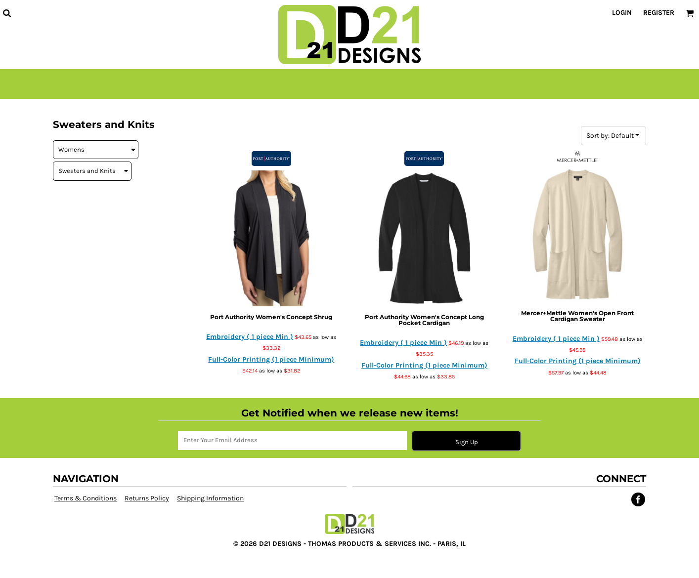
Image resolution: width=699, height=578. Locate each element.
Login (622, 12)
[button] (6, 13)
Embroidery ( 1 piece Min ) (249, 336)
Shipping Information (210, 498)
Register (658, 12)
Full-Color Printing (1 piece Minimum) (271, 359)
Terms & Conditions (85, 498)
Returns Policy (147, 498)
